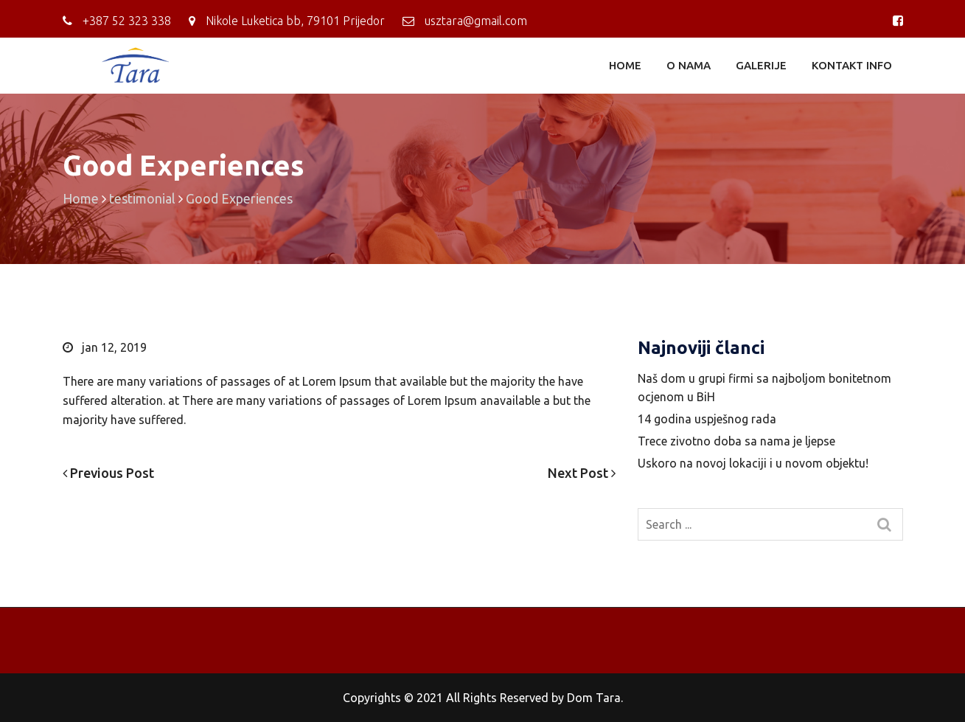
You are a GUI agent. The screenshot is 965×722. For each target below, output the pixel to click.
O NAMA (688, 65)
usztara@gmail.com (476, 20)
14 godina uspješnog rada (707, 419)
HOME (625, 65)
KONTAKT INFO (852, 65)
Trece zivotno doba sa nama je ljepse (736, 441)
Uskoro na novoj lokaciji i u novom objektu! (753, 463)
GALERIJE (761, 65)
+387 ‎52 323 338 (127, 20)
